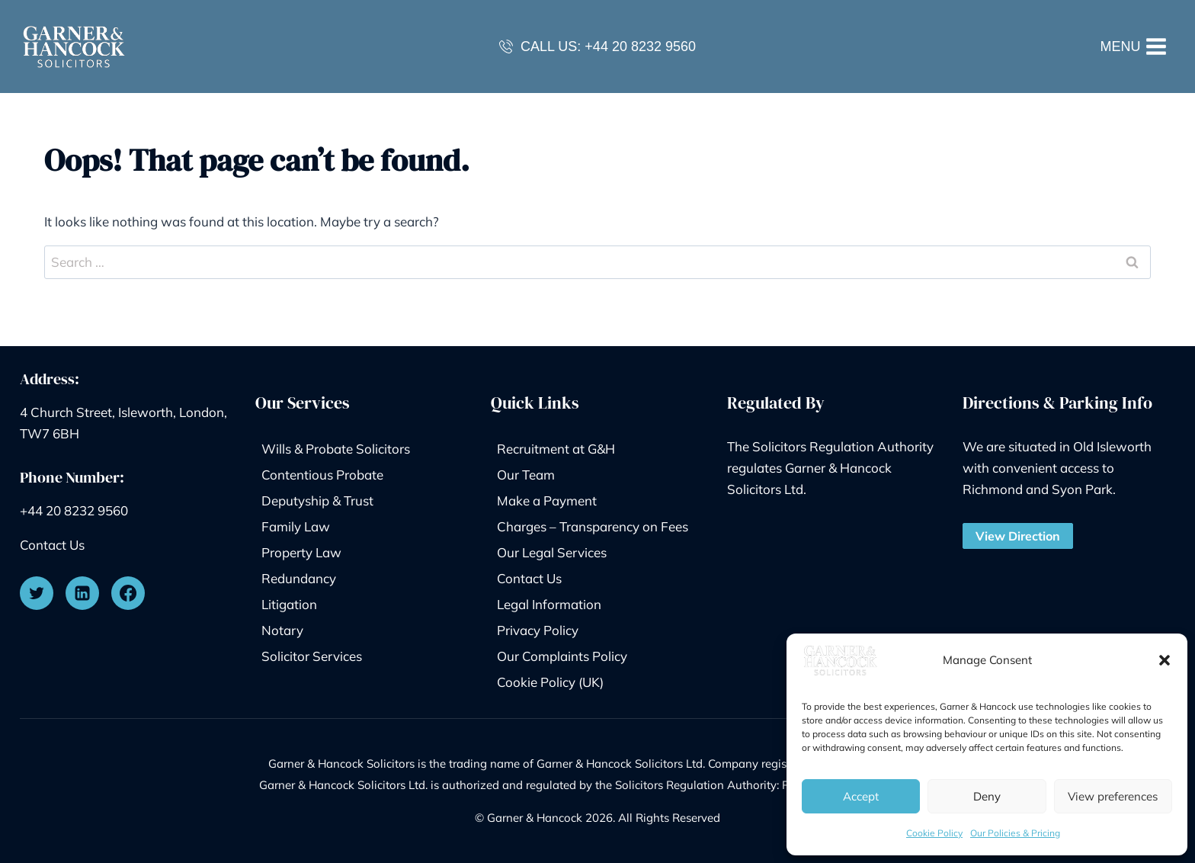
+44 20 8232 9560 (640, 46)
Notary (282, 630)
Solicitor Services (311, 656)
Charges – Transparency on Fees (592, 526)
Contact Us (52, 545)
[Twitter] (36, 593)
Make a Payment (547, 500)
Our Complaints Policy (562, 656)
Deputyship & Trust (317, 500)
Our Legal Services (552, 552)
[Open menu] (1134, 46)
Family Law (295, 526)
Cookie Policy (934, 833)
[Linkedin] (82, 593)
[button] (1164, 660)
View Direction (1018, 536)
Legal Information (549, 604)
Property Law (301, 552)
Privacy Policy (537, 630)
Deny (987, 796)
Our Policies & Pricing (1015, 833)
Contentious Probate (322, 475)
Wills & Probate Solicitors (335, 449)
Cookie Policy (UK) (550, 682)
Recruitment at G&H (556, 449)
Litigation (289, 604)
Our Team (526, 475)
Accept (861, 796)
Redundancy (298, 578)
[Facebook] (128, 593)
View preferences (1113, 796)
